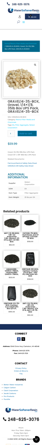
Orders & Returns (21, 371)
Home (7, 43)
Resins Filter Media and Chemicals (24, 43)
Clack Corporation (11, 390)
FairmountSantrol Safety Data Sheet (22, 163)
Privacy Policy (21, 368)
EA (13, 125)
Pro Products (9, 396)
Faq (21, 374)
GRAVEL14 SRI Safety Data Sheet (20, 166)
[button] (35, 65)
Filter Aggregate (22, 125)
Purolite (7, 399)
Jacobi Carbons (10, 393)
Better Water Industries (13, 385)
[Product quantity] (11, 133)
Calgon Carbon (10, 388)
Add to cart (25, 133)
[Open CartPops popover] (36, 439)
